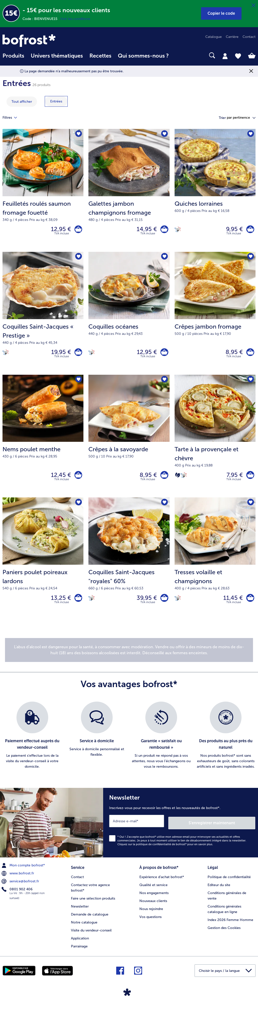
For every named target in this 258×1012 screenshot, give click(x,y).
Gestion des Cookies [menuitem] (224, 932)
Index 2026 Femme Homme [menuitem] (230, 924)
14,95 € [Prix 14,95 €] (145, 230)
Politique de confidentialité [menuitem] (229, 881)
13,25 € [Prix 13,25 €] (59, 604)
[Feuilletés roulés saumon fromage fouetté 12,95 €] (42, 191)
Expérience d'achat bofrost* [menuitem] (161, 881)
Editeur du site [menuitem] (219, 889)
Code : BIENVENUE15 (41, 19)
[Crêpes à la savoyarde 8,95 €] (128, 440)
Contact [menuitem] (249, 37)
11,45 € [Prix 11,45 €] (231, 604)
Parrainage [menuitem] (79, 951)
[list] (129, 743)
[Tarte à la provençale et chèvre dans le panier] (249, 479)
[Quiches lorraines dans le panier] (249, 230)
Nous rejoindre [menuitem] (151, 913)
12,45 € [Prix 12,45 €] (59, 479)
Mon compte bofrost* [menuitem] (23, 870)
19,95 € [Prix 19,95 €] (59, 355)
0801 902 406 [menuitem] (17, 894)
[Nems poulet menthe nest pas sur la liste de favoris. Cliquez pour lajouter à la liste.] (78, 383)
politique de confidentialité (153, 849)
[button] (221, 13)
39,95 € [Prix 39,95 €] (145, 604)
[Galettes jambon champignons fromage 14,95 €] (128, 191)
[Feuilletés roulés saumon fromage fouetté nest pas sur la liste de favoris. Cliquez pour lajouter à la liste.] (78, 134)
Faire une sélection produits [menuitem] (93, 903)
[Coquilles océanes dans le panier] (163, 355)
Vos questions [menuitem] (150, 921)
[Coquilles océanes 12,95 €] (128, 316)
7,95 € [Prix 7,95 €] (233, 479)
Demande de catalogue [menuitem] (89, 919)
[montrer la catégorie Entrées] (56, 101)
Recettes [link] (100, 56)
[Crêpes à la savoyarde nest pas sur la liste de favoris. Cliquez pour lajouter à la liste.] (164, 383)
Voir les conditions (75, 19)
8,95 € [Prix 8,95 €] (232, 355)
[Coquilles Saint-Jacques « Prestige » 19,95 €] (42, 316)
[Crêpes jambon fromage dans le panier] (249, 355)
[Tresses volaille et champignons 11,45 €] (215, 565)
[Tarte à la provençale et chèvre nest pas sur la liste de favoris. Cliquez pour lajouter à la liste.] (250, 383)
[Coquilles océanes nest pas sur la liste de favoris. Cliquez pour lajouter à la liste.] (164, 259)
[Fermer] (254, 5)
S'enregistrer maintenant (225, 828)
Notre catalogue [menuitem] (84, 927)
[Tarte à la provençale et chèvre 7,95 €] (215, 440)
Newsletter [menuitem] (80, 911)
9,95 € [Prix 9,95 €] (232, 230)
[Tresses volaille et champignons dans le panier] (249, 604)
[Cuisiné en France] (178, 230)
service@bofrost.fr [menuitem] (20, 886)
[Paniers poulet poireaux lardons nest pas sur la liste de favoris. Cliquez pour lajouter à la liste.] (78, 508)
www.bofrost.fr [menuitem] (18, 878)
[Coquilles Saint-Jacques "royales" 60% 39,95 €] (128, 565)
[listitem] (32, 743)
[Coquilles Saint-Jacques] (163, 604)
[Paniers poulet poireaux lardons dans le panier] (77, 604)
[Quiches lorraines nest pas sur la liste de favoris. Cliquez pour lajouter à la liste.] (250, 134)
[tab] (225, 55)
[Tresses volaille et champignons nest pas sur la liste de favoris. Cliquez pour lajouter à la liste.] (250, 508)
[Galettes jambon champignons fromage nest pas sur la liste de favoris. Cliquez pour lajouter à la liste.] (164, 134)
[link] (40, 40)
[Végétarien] (178, 480)
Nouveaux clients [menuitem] (153, 905)
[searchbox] (179, 55)
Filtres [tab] (12, 117)
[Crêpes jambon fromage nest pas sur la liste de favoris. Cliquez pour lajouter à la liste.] (250, 259)
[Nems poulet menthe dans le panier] (77, 479)
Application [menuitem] (80, 943)
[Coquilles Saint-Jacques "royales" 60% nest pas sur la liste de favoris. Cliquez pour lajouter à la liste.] (164, 508)
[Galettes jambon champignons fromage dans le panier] (163, 230)
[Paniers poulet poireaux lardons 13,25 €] (42, 565)
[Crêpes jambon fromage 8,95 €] (215, 316)
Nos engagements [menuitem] (154, 897)
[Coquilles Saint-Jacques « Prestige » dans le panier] (77, 355)
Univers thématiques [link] (57, 56)
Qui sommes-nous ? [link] (143, 56)
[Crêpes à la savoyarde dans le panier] (163, 479)
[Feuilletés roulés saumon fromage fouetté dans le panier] (77, 230)
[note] (129, 657)
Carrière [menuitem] (232, 37)
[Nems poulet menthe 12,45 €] (42, 440)
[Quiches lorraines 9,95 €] (215, 191)
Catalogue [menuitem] (213, 37)
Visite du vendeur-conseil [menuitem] (91, 935)
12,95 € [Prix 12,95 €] (59, 230)
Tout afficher (21, 101)
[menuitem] (13, 58)
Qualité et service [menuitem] (153, 889)
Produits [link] (13, 56)
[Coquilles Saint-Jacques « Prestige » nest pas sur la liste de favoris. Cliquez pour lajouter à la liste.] (78, 259)
